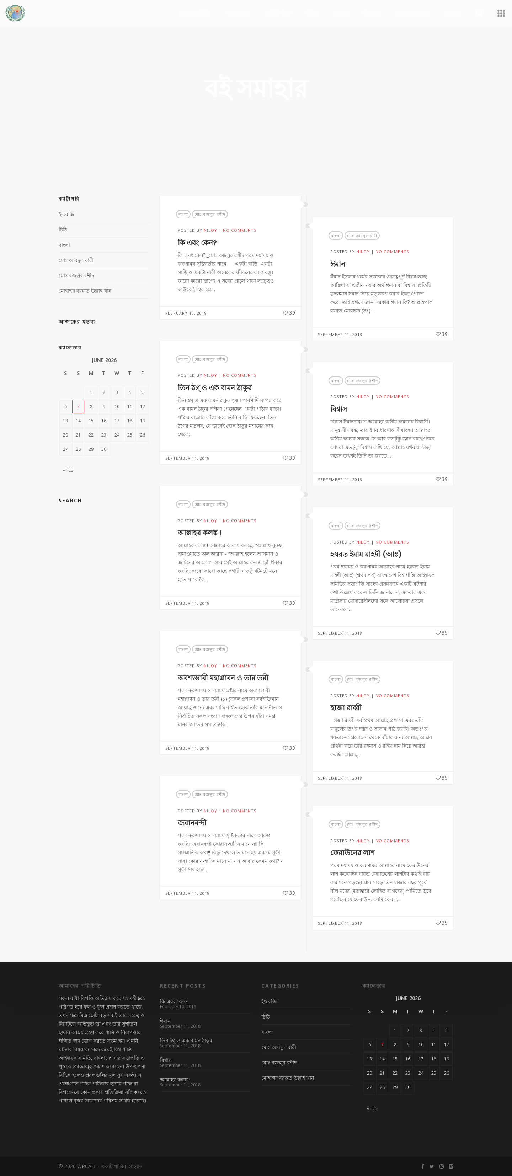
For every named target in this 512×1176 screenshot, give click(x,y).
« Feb (68, 470)
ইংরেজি (66, 214)
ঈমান (337, 264)
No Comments (239, 230)
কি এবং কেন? (197, 243)
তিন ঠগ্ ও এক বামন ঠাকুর (215, 388)
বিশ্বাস (338, 409)
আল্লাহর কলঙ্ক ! (200, 533)
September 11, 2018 (340, 334)
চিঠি (63, 229)
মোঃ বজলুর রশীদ (209, 214)
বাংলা (183, 214)
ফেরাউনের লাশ (352, 853)
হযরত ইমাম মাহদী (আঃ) (366, 554)
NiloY (210, 230)
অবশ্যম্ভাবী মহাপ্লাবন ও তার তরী (223, 678)
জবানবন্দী (192, 823)
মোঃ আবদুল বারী (362, 235)
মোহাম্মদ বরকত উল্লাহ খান (85, 290)
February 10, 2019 (186, 313)
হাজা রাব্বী (346, 708)
